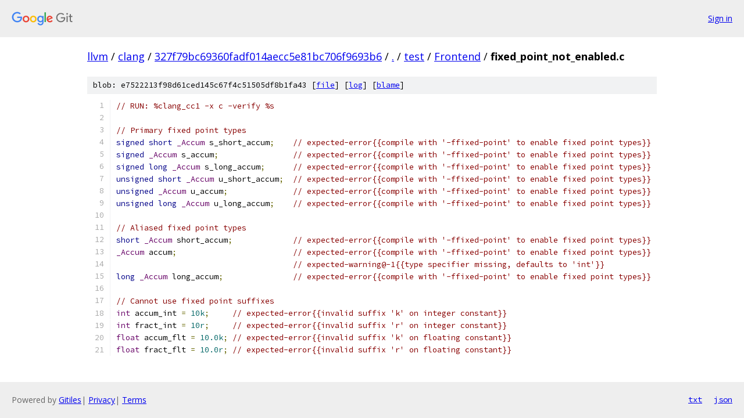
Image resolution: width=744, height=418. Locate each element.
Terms (134, 399)
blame (388, 85)
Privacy (101, 399)
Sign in (720, 18)
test (414, 56)
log (356, 85)
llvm (97, 56)
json (723, 399)
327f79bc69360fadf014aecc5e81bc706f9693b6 (268, 56)
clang (131, 56)
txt (695, 399)
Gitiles (70, 399)
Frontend (457, 56)
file (325, 85)
